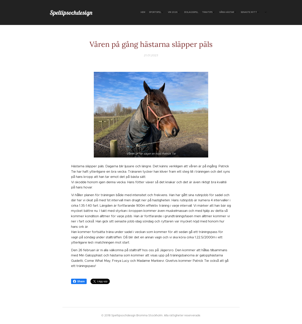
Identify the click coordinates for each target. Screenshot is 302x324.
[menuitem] (225, 12)
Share (79, 281)
